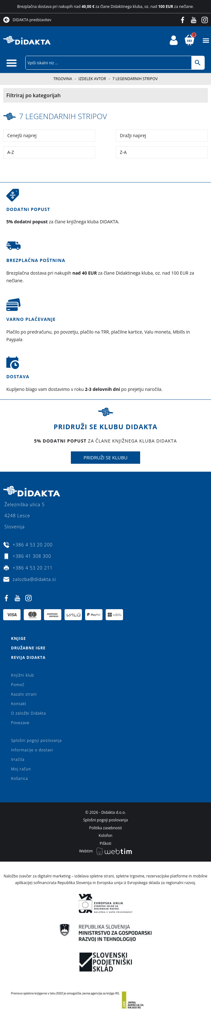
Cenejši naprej (22, 135)
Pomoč (17, 684)
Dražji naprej (133, 135)
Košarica (19, 778)
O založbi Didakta (28, 713)
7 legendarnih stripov (63, 116)
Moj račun (21, 769)
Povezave (20, 722)
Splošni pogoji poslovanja (36, 740)
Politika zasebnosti (105, 828)
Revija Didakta (28, 657)
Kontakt (18, 703)
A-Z (10, 152)
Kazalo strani (24, 694)
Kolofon (105, 835)
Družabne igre (28, 648)
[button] (206, 40)
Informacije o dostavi (32, 750)
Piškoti (105, 843)
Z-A (123, 152)
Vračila (17, 759)
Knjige (18, 638)
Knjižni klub (22, 675)
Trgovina (62, 78)
